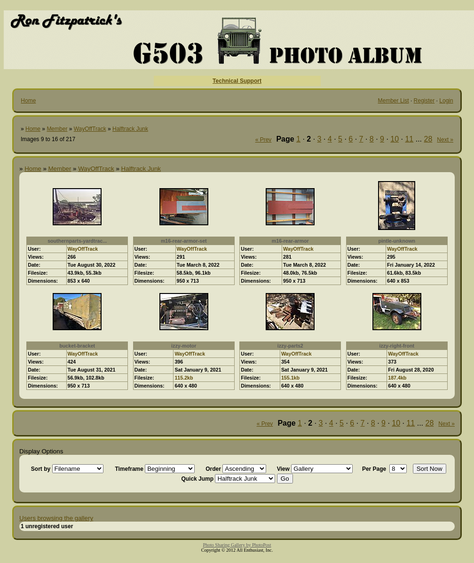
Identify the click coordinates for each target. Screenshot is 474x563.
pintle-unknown (396, 241)
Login (446, 100)
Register (424, 100)
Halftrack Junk (130, 129)
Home (28, 100)
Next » (445, 139)
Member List (393, 100)
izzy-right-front (396, 346)
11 (409, 139)
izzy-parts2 (290, 346)
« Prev (263, 139)
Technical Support (237, 81)
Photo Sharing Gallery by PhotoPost (237, 544)
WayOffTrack (90, 129)
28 (428, 139)
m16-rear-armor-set (184, 241)
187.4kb (397, 378)
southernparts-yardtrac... (77, 241)
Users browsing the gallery (56, 518)
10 (394, 139)
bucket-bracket (77, 346)
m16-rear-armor (290, 241)
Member (57, 129)
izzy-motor (183, 346)
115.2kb (183, 378)
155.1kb (290, 378)
